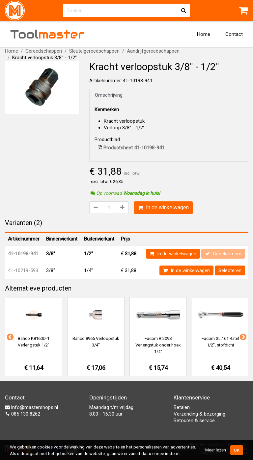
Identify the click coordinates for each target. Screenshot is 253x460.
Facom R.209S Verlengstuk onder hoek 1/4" (158, 345)
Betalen (182, 407)
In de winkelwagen (163, 207)
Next (242, 336)
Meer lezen (215, 449)
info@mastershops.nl (31, 407)
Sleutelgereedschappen (94, 51)
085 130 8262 (22, 414)
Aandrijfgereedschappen (153, 51)
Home (203, 34)
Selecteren (229, 270)
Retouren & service (194, 420)
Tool (47, 34)
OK (236, 450)
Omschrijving (109, 95)
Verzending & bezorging (199, 414)
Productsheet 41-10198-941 (131, 148)
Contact (234, 34)
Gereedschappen (43, 51)
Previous (9, 336)
